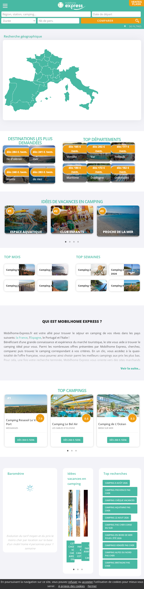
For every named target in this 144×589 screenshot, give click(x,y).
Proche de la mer (118, 232)
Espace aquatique (26, 232)
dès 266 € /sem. (72, 440)
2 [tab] (70, 241)
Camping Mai (14, 269)
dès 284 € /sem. (17, 152)
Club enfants (72, 232)
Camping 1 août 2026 (91, 285)
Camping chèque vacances (119, 500)
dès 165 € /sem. (75, 149)
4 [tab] (78, 241)
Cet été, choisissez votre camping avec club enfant (71, 551)
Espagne (35, 337)
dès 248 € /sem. (17, 172)
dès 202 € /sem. (99, 149)
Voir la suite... (130, 368)
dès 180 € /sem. (75, 170)
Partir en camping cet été (79, 551)
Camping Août (48, 285)
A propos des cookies (71, 586)
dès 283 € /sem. (43, 172)
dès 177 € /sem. (123, 149)
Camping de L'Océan (118, 426)
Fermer (92, 586)
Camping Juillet (15, 285)
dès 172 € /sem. (99, 170)
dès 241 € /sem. (43, 152)
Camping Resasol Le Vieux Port (26, 424)
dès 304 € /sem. (26, 440)
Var (93, 156)
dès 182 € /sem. (123, 170)
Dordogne (97, 177)
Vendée (72, 156)
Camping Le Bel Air (72, 426)
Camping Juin (47, 269)
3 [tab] (74, 241)
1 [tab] (66, 241)
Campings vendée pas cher (119, 545)
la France (22, 337)
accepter (87, 582)
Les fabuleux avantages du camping (87, 552)
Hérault (120, 156)
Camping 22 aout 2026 (117, 517)
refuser (72, 582)
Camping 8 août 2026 (124, 285)
